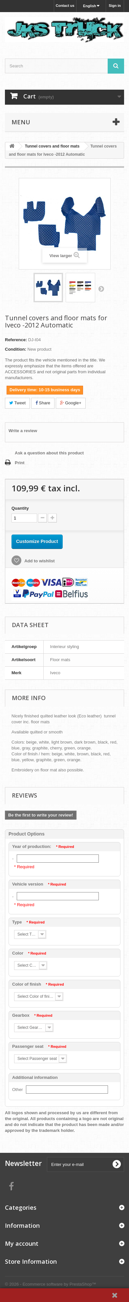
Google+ (70, 402)
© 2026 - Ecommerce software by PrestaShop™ (50, 1284)
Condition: (15, 349)
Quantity (20, 508)
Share (42, 402)
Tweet (17, 402)
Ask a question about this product (49, 452)
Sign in (115, 6)
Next (101, 288)
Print (20, 462)
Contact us (65, 6)
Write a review (23, 430)
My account (21, 1243)
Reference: (16, 339)
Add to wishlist (39, 560)
